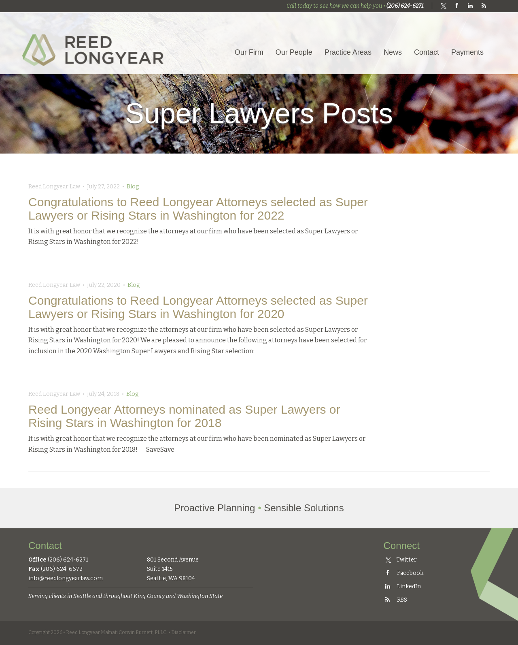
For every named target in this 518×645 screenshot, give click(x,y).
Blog (133, 186)
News (393, 52)
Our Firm (249, 52)
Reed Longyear (95, 43)
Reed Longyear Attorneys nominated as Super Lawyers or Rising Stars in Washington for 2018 (184, 416)
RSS (395, 599)
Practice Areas (348, 52)
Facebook (403, 573)
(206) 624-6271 (405, 5)
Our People (294, 52)
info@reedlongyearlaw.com (65, 578)
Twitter (401, 559)
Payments (467, 52)
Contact (426, 52)
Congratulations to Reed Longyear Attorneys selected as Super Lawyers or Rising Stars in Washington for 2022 (198, 208)
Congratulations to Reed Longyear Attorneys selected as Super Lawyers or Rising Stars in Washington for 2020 (198, 307)
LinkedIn (402, 586)
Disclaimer (183, 632)
